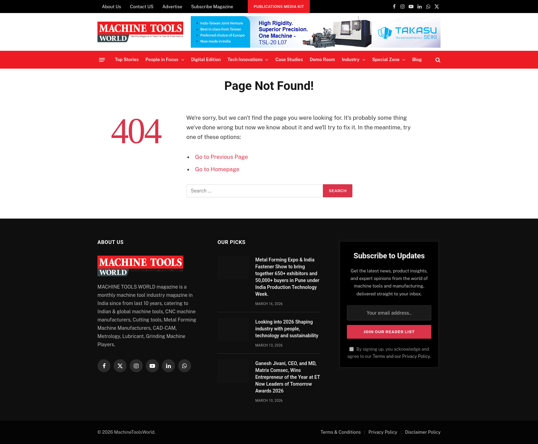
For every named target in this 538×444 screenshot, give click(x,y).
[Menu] (102, 60)
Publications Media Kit (279, 6)
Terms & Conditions (340, 432)
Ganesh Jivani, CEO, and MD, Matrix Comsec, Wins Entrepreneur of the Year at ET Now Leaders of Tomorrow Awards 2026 (287, 377)
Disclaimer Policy (423, 432)
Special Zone (386, 59)
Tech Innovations (244, 59)
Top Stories (127, 59)
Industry (350, 59)
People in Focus (161, 59)
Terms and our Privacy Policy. (402, 356)
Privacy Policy (383, 432)
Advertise (172, 6)
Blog (417, 59)
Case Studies (289, 59)
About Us (111, 6)
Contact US (142, 6)
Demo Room (322, 59)
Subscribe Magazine (212, 6)
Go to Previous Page (221, 156)
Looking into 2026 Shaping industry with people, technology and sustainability (286, 328)
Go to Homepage (217, 169)
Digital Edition (206, 59)
